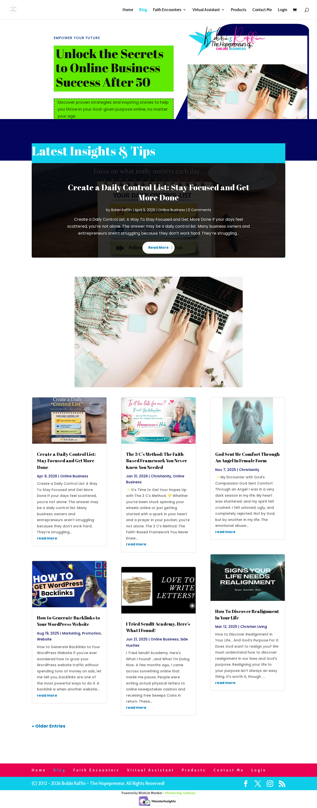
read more (47, 538)
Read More (158, 247)
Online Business (171, 209)
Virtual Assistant (206, 10)
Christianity (161, 476)
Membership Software (180, 793)
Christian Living (253, 626)
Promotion (91, 633)
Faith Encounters (167, 10)
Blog (143, 10)
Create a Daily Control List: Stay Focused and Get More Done (158, 192)
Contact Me (262, 10)
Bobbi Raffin (121, 209)
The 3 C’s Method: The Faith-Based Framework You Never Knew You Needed (156, 460)
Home (128, 10)
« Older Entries (48, 726)
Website (44, 639)
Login (282, 10)
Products (238, 10)
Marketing (71, 633)
